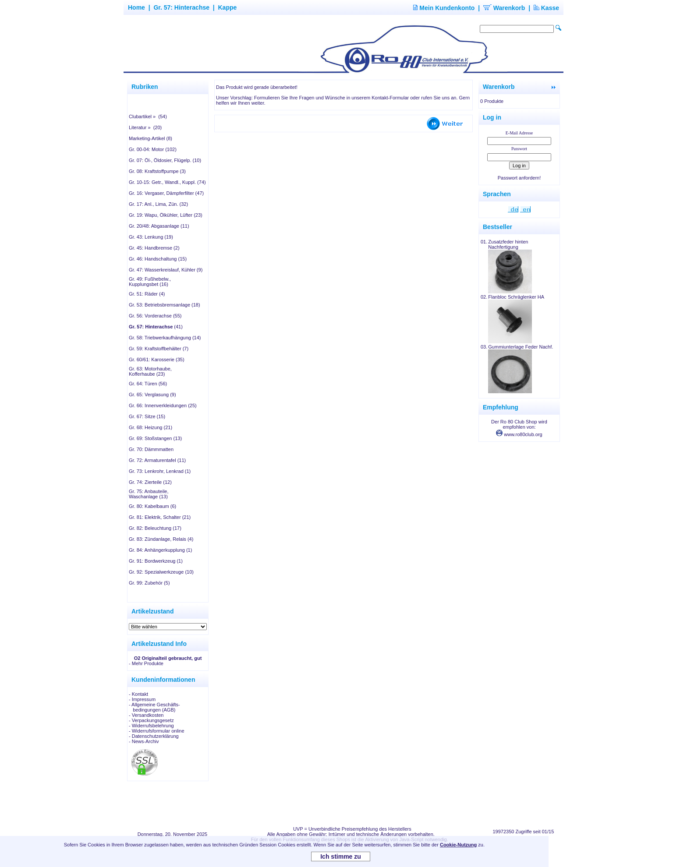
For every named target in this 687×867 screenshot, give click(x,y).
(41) (156, 326)
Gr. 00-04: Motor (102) (153, 149)
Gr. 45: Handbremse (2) (154, 247)
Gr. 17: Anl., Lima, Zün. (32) (158, 204)
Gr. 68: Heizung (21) (150, 427)
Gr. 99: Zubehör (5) (149, 582)
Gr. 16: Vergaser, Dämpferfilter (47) (166, 193)
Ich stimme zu (340, 856)
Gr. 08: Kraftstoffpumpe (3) (157, 171)
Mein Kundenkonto (444, 7)
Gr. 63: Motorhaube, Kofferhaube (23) (150, 371)
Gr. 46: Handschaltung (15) (158, 258)
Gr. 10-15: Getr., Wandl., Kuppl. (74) (167, 182)
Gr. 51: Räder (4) (147, 293)
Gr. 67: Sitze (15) (147, 416)
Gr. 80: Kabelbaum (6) (152, 506)
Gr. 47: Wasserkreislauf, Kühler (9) (165, 269)
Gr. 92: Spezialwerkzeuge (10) (161, 571)
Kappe (227, 7)
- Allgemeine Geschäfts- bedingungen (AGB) (154, 707)
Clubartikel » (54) (148, 116)
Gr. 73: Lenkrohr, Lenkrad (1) (160, 471)
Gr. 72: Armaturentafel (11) (157, 460)
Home (136, 7)
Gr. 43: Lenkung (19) (151, 237)
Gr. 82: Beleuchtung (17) (155, 528)
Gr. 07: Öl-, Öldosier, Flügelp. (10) (165, 160)
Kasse (546, 7)
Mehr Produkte (147, 663)
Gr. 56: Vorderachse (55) (155, 315)
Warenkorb (504, 7)
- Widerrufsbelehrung (151, 725)
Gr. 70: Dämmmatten (151, 449)
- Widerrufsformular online (156, 730)
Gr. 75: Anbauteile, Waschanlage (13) (149, 494)
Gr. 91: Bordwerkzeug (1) (156, 561)
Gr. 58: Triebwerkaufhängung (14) (165, 337)
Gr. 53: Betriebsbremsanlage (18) (164, 304)
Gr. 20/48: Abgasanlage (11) (159, 226)
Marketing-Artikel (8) (150, 138)
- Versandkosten (146, 715)
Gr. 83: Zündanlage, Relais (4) (161, 539)
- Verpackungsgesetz (151, 720)
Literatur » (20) (145, 127)
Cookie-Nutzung (458, 844)
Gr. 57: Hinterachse (181, 7)
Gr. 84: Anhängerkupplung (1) (160, 550)
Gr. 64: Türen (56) (148, 383)
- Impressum (142, 699)
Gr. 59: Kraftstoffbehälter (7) (158, 348)
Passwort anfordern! (519, 177)
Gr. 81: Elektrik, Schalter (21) (160, 517)
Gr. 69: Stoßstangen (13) (155, 438)
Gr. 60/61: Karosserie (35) (156, 359)
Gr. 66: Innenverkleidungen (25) (163, 405)
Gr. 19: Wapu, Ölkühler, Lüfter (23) (165, 215)
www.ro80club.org (519, 434)
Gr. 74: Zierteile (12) (150, 482)
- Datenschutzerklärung (154, 736)
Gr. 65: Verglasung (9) (152, 394)
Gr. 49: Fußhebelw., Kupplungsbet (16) (150, 281)
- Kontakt (138, 694)
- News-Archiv (144, 741)
